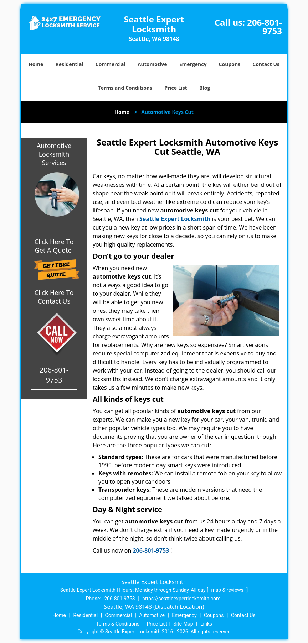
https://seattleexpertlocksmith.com (181, 598)
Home (36, 64)
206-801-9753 (264, 26)
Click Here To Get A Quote (54, 245)
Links (206, 624)
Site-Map (183, 624)
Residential (69, 64)
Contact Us (265, 64)
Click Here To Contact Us (54, 296)
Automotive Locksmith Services (54, 154)
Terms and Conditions (125, 87)
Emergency (193, 64)
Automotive (152, 64)
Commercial (110, 64)
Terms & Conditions (117, 624)
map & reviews (228, 590)
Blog (204, 87)
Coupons (229, 64)
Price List (175, 87)
